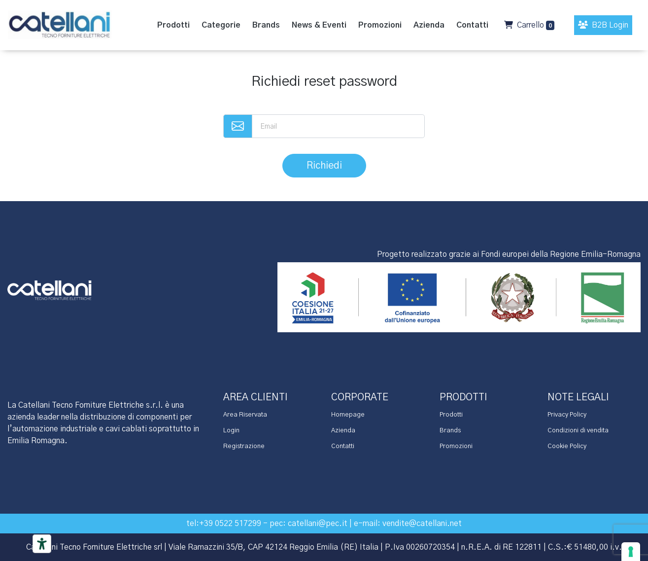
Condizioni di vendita (578, 430)
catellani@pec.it (317, 523)
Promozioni (456, 446)
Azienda (343, 430)
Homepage (348, 415)
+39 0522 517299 (230, 523)
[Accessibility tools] (42, 543)
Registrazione (244, 446)
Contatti (342, 446)
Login (231, 430)
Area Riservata (245, 415)
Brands (450, 430)
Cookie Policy (566, 446)
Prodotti (451, 415)
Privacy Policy (566, 415)
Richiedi (324, 166)
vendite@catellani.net (422, 523)
